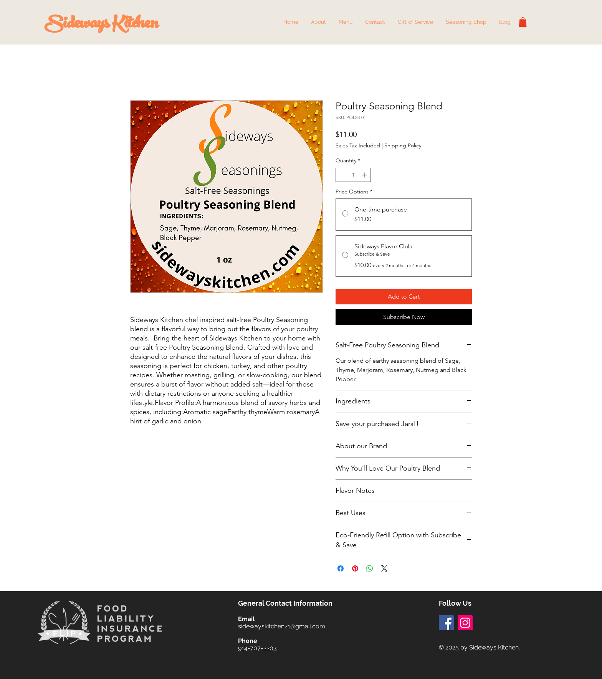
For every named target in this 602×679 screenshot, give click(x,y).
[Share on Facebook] (340, 568)
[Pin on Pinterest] (355, 568)
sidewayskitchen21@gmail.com (281, 626)
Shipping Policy (402, 145)
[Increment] (365, 175)
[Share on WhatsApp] (369, 568)
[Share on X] (384, 568)
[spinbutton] (353, 175)
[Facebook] (446, 622)
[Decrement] (341, 175)
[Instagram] (465, 622)
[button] (345, 22)
